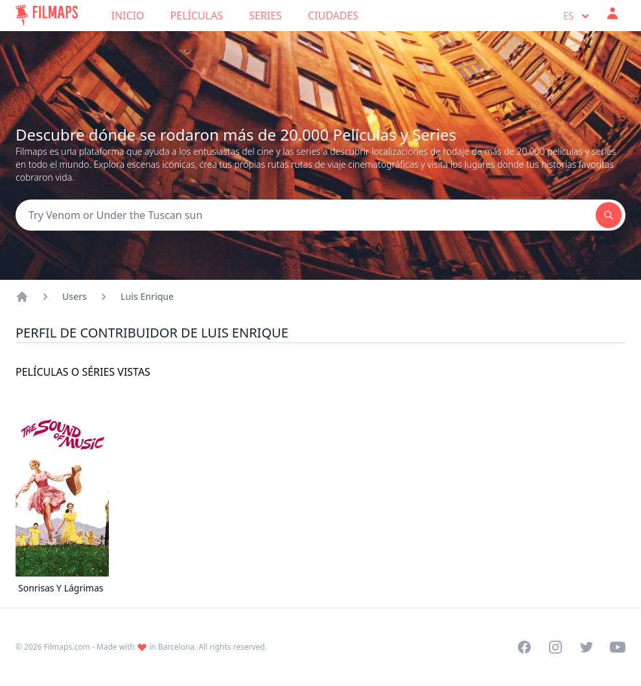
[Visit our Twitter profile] (586, 647)
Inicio (128, 15)
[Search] (306, 215)
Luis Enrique (147, 296)
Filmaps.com (67, 646)
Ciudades (333, 15)
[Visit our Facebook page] (524, 647)
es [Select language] (578, 16)
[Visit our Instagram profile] (555, 647)
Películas (197, 15)
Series (265, 15)
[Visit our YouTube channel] (617, 647)
